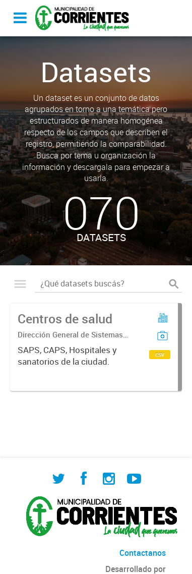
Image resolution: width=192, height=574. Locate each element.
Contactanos (142, 552)
